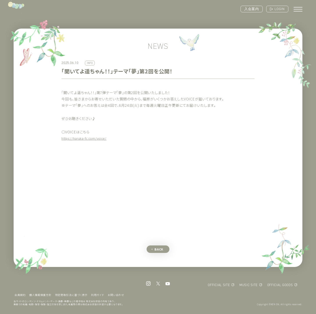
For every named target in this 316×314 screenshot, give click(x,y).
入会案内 (251, 9)
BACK (158, 250)
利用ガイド (98, 296)
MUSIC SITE (248, 286)
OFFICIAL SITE (218, 286)
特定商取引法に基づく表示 (71, 296)
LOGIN (280, 9)
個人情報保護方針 (40, 296)
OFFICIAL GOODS (280, 286)
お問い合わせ (116, 296)
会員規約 (20, 296)
